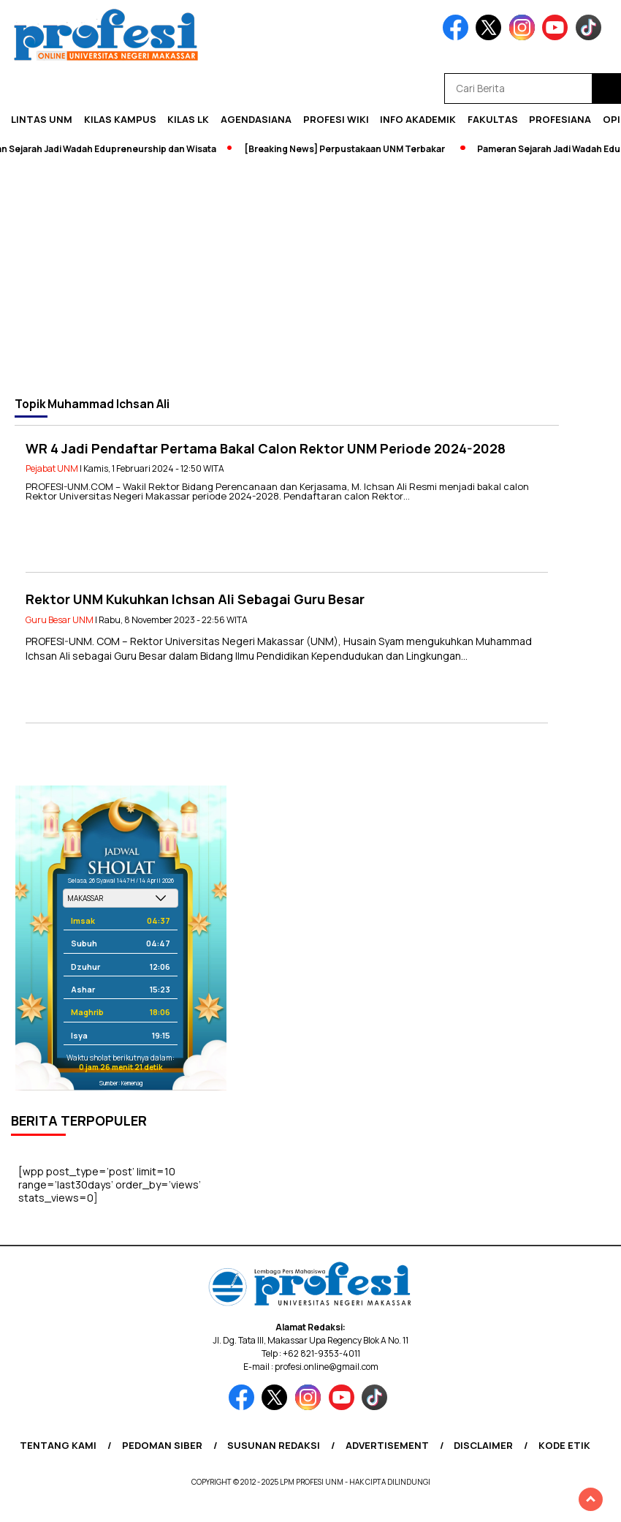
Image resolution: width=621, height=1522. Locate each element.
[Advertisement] (310, 275)
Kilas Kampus (120, 119)
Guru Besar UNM (60, 620)
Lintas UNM (41, 119)
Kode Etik (564, 1445)
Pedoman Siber (162, 1445)
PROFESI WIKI (336, 119)
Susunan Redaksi (273, 1445)
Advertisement (387, 1445)
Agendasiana (256, 119)
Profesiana (560, 119)
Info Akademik (418, 119)
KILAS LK (188, 119)
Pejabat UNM (52, 468)
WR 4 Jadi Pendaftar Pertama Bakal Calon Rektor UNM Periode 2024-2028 (266, 448)
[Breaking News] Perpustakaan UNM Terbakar (348, 149)
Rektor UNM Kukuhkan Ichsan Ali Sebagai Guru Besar (195, 599)
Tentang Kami (58, 1445)
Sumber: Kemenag (120, 1083)
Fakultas (493, 119)
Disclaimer (483, 1445)
